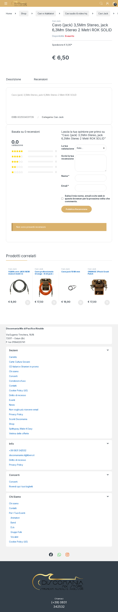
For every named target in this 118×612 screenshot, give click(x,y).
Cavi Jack (103, 13)
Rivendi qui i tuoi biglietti (21, 486)
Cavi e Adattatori (46, 13)
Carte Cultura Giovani (19, 361)
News (12, 404)
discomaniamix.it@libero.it (21, 455)
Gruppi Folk (16, 532)
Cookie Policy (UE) (18, 390)
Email (65, 185)
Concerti (13, 376)
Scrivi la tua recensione (67, 157)
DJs (12, 527)
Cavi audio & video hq (76, 13)
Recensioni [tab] (40, 79)
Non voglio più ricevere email (23, 409)
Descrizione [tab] (13, 79)
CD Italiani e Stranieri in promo (24, 366)
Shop (23, 13)
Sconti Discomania (18, 419)
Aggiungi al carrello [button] (27, 302)
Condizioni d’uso (17, 381)
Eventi (12, 400)
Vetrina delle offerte (19, 433)
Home (9, 13)
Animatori (15, 517)
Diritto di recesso (17, 395)
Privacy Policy (16, 414)
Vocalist (14, 537)
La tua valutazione (67, 147)
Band (13, 522)
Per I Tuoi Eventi (17, 513)
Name (65, 176)
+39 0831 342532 (17, 450)
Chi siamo (14, 371)
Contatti (13, 385)
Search (101, 3)
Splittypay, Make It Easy (20, 428)
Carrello (13, 357)
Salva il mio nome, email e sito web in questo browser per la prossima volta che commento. (87, 198)
